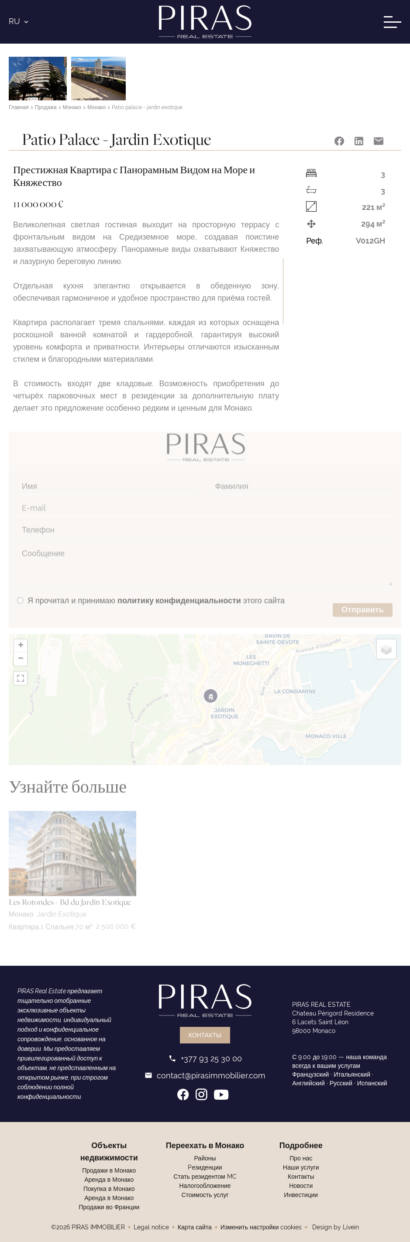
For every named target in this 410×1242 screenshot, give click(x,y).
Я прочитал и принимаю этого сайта (156, 592)
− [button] (21, 650)
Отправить (362, 601)
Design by (334, 1227)
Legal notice (151, 1227)
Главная (19, 107)
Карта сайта (195, 1227)
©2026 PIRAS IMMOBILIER (88, 1227)
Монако (72, 107)
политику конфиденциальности (179, 592)
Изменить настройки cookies (261, 1227)
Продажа (46, 107)
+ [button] (21, 637)
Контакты (205, 1035)
